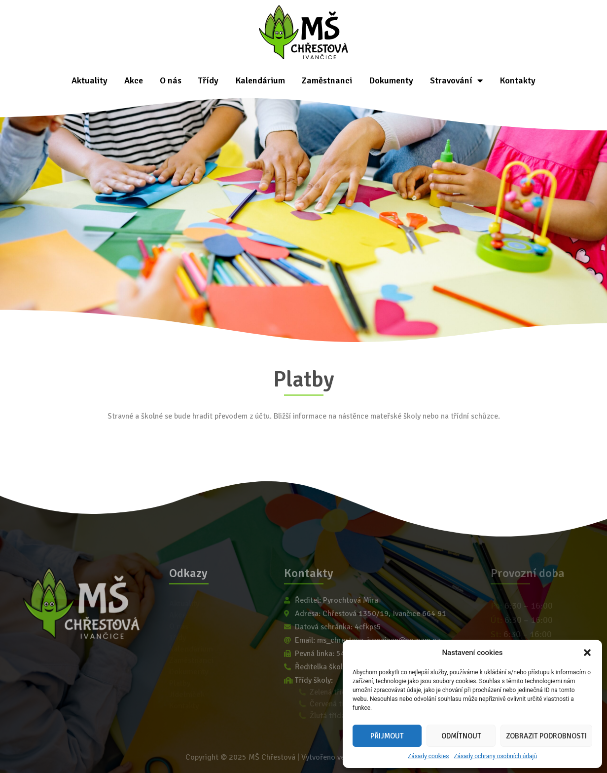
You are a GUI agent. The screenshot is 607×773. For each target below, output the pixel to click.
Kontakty (518, 80)
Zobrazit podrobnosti (546, 736)
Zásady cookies (428, 756)
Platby (180, 683)
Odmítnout (461, 736)
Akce (133, 80)
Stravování (456, 80)
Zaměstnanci (327, 80)
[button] (587, 652)
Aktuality (89, 80)
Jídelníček (187, 694)
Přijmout (387, 736)
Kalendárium (260, 80)
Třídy (208, 80)
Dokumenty (391, 80)
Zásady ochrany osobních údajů (495, 756)
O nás (170, 80)
